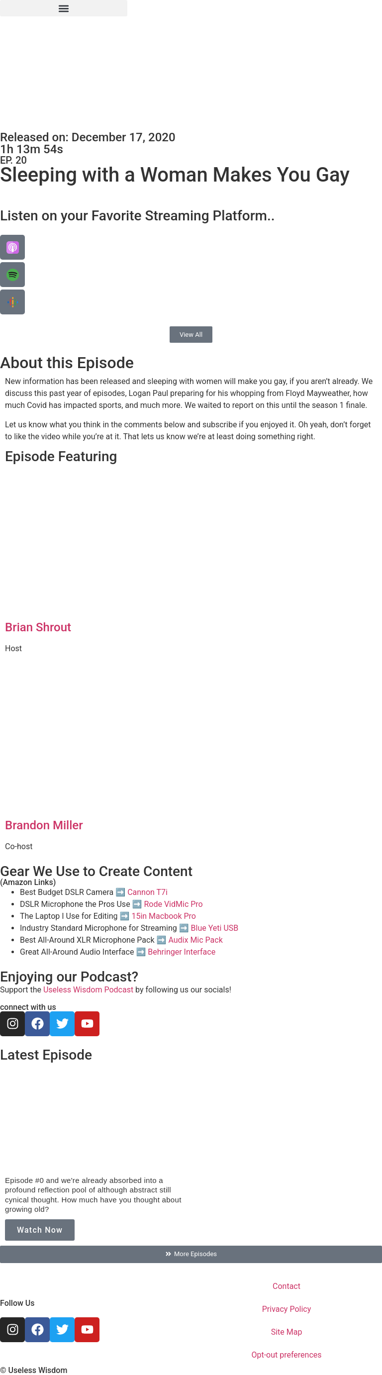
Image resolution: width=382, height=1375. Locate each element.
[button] (63, 8)
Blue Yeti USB (215, 928)
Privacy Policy (286, 1309)
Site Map (286, 1332)
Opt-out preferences (286, 1355)
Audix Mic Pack (195, 940)
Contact (286, 1286)
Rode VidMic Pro (173, 904)
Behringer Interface (181, 952)
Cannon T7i (147, 892)
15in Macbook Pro (163, 916)
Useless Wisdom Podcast (88, 989)
